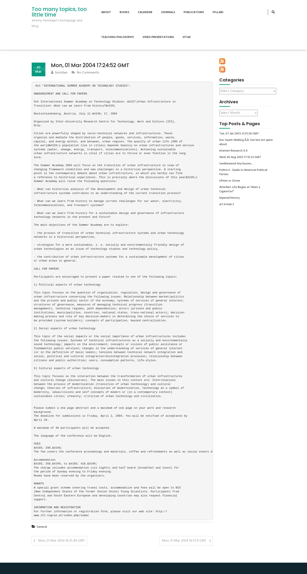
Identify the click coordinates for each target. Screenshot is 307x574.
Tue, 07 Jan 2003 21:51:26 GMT (239, 134)
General (42, 526)
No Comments (85, 72)
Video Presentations (158, 37)
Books (124, 12)
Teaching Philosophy (117, 37)
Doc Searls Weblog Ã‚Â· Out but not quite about (246, 142)
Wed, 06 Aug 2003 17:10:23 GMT (240, 157)
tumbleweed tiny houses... (236, 164)
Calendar (145, 12)
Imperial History (229, 198)
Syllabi (217, 12)
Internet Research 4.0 (233, 151)
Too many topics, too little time (59, 12)
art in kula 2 (226, 204)
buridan (59, 72)
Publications (194, 12)
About (106, 12)
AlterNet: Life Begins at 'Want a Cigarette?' (239, 189)
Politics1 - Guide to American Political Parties (243, 172)
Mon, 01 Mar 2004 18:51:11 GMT (184, 541)
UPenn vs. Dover (229, 181)
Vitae (186, 37)
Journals (168, 12)
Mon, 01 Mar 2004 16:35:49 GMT (61, 541)
